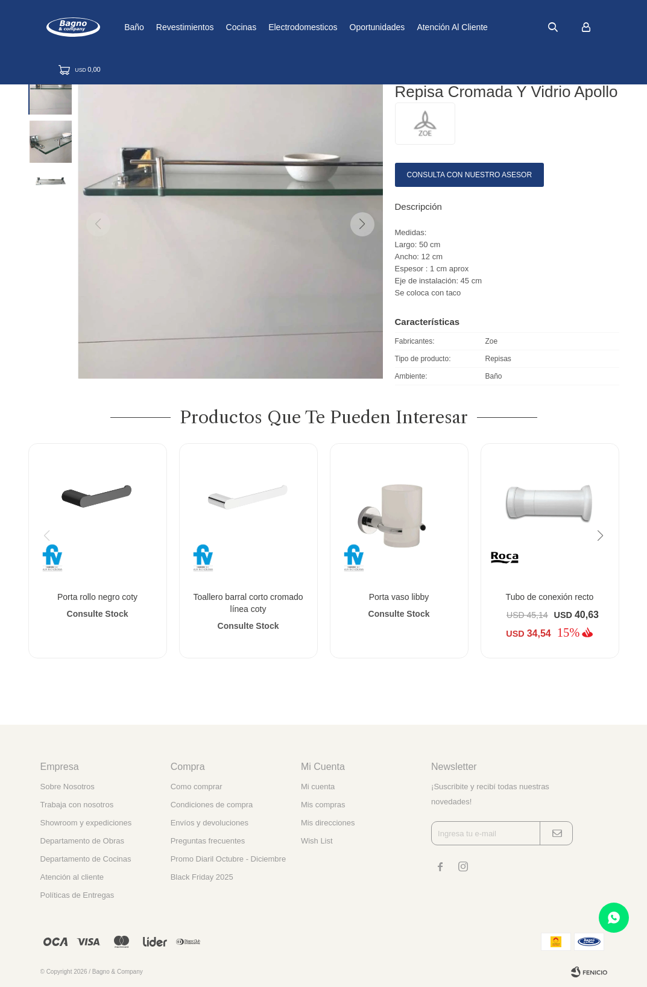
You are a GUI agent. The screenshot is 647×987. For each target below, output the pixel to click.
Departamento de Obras (82, 840)
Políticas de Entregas (77, 895)
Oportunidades (415, 27)
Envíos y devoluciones (209, 822)
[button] (362, 224)
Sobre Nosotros (67, 786)
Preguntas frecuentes (208, 840)
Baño (172, 27)
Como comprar (197, 786)
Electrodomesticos (340, 27)
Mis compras (323, 804)
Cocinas (279, 27)
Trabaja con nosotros (77, 804)
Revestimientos (223, 27)
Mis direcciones (328, 822)
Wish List (317, 840)
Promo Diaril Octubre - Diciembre (228, 858)
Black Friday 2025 (202, 876)
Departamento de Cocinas (85, 858)
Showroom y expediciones (86, 822)
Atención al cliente (490, 27)
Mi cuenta (318, 786)
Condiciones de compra (212, 804)
